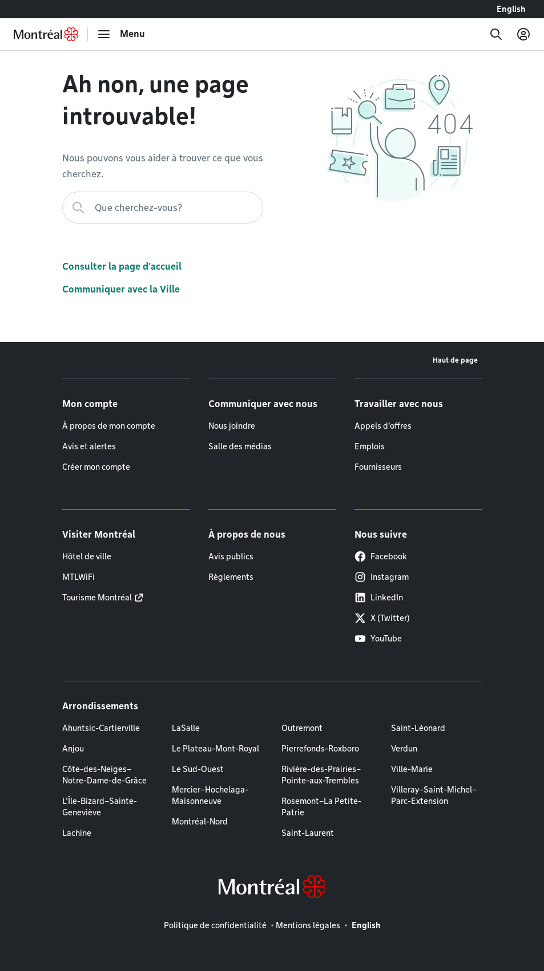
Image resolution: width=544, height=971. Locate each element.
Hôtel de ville (86, 556)
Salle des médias (240, 446)
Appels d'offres (383, 425)
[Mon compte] (523, 34)
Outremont (302, 728)
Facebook (380, 556)
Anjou (73, 748)
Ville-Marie (412, 769)
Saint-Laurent (307, 833)
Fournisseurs (378, 467)
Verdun (404, 748)
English (511, 9)
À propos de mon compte (108, 425)
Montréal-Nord (200, 821)
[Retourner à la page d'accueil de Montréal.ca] (46, 34)
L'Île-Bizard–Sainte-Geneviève (99, 807)
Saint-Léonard (418, 728)
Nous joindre (231, 425)
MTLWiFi (78, 577)
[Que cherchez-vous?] (162, 208)
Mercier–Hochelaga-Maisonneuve (210, 795)
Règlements (230, 577)
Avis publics (230, 556)
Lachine (76, 833)
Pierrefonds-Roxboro (320, 748)
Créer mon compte (96, 467)
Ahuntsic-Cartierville (101, 728)
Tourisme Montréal (97, 597)
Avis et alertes (89, 446)
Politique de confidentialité (215, 925)
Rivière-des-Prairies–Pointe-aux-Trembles (321, 775)
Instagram (381, 577)
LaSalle (186, 728)
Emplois (369, 446)
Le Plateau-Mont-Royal (215, 748)
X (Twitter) (382, 618)
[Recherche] (496, 34)
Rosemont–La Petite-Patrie (321, 807)
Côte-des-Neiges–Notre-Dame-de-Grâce (104, 775)
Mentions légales (308, 925)
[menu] (121, 34)
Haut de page (455, 360)
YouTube (378, 638)
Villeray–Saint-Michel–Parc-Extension (434, 795)
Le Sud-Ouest (198, 769)
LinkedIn (378, 597)
